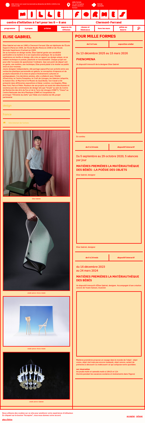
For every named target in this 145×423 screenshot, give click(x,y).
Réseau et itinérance (85, 28)
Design (7, 105)
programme (9, 28)
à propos (29, 28)
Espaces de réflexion (66, 28)
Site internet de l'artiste (18, 123)
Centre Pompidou (120, 3)
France (7, 114)
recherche (138, 28)
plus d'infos (7, 420)
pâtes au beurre (123, 28)
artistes (47, 28)
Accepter (131, 417)
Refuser (139, 417)
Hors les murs (104, 28)
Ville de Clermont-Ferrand (120, 6)
